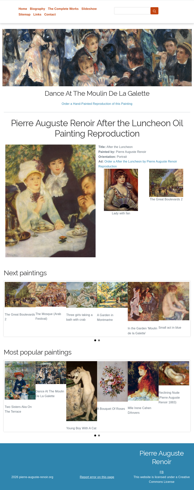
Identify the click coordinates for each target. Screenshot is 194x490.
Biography (37, 8)
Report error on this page (97, 477)
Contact (50, 14)
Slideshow (89, 8)
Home (23, 8)
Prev (10, 309)
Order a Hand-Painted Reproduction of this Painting (97, 103)
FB (162, 472)
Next (184, 309)
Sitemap (24, 14)
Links (37, 14)
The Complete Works (63, 8)
